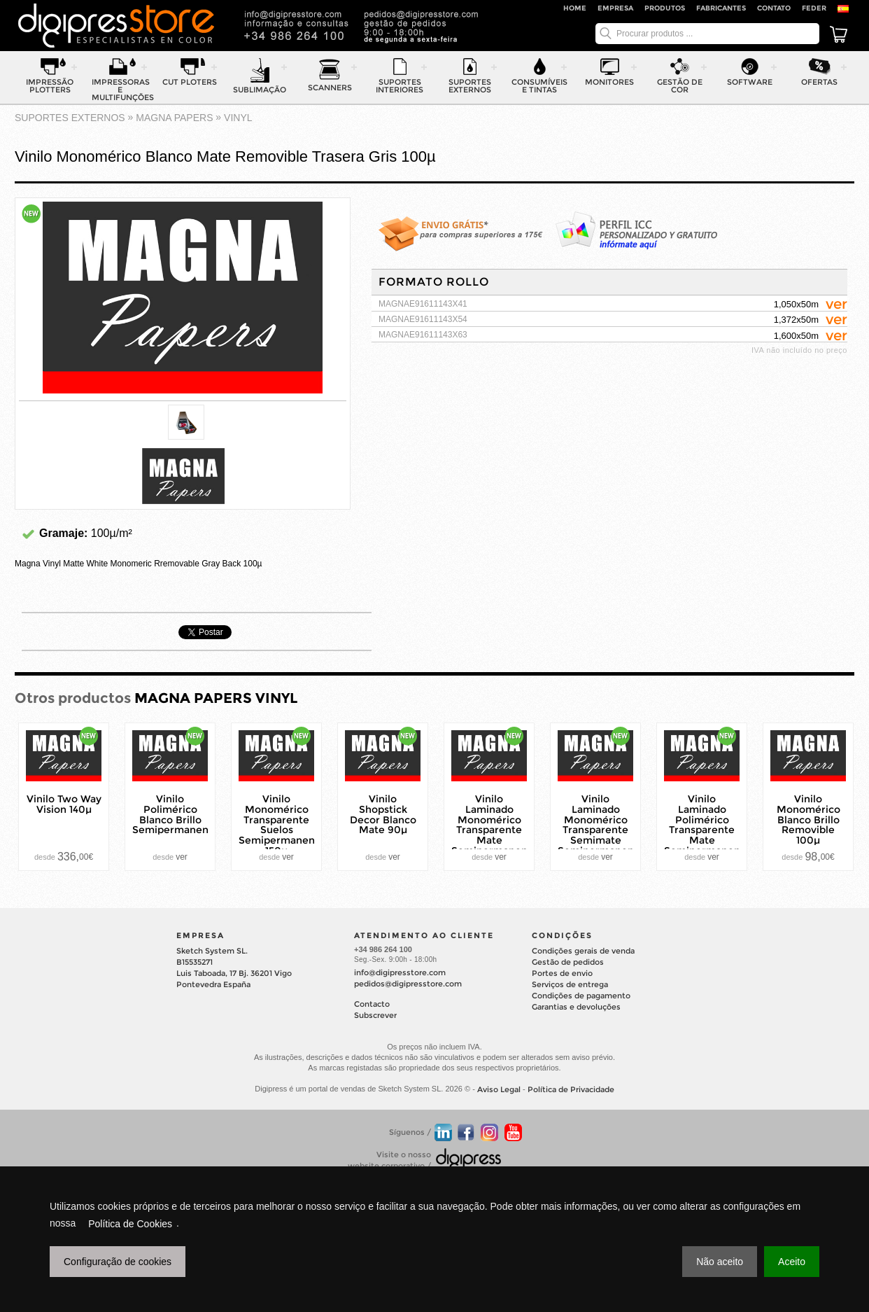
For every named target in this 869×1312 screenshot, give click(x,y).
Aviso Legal (499, 1090)
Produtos (664, 8)
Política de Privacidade (571, 1090)
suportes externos (70, 117)
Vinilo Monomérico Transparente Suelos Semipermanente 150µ (282, 825)
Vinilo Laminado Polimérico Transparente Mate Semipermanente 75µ (707, 830)
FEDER (814, 8)
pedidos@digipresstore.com (408, 984)
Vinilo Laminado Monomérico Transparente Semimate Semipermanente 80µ (601, 830)
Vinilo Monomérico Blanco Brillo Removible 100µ (808, 819)
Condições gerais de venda (583, 951)
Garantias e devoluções (576, 1007)
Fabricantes (721, 8)
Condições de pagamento (581, 995)
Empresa (615, 8)
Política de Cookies (130, 1223)
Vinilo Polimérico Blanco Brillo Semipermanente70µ (185, 814)
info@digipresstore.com (400, 972)
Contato (774, 8)
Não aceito (719, 1261)
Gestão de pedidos (568, 962)
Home (574, 8)
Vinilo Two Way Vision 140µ (64, 804)
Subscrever (375, 1015)
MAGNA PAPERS (174, 117)
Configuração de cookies (117, 1261)
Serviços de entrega (570, 984)
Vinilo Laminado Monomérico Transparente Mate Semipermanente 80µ (494, 830)
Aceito (791, 1261)
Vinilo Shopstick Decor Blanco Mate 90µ (383, 814)
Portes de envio (562, 973)
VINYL (238, 117)
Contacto (372, 1004)
